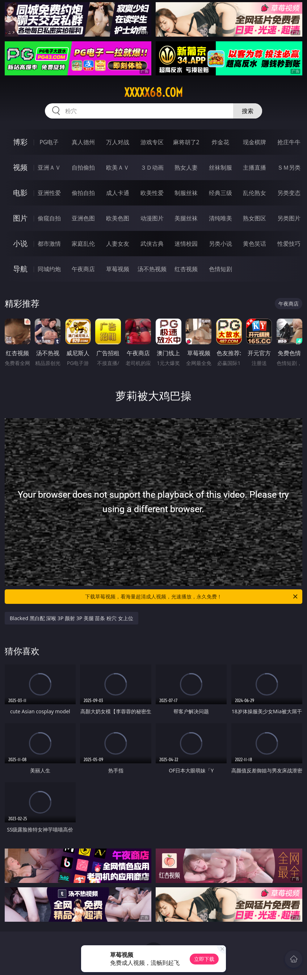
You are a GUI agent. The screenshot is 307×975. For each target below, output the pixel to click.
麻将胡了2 (186, 142)
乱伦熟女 (254, 193)
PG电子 (49, 142)
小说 (20, 243)
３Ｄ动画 (152, 167)
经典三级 (220, 193)
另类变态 (288, 193)
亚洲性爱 (49, 193)
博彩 (20, 142)
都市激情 (49, 244)
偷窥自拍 (49, 218)
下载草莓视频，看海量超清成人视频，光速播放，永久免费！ (192, 596)
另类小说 (220, 244)
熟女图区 (254, 218)
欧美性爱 (152, 193)
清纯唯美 (220, 218)
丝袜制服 (220, 167)
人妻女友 (117, 244)
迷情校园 (186, 244)
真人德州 (83, 142)
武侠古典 (152, 244)
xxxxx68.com (153, 92)
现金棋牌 (254, 142)
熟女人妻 (186, 167)
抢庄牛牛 (288, 142)
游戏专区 (152, 142)
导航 (20, 269)
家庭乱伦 (83, 244)
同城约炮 (49, 269)
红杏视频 (186, 269)
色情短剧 (220, 269)
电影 (20, 193)
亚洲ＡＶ (49, 167)
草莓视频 (117, 269)
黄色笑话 (254, 244)
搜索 (247, 111)
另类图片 (288, 218)
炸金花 (220, 142)
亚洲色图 (83, 218)
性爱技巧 (288, 244)
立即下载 (204, 958)
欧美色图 (117, 218)
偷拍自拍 (83, 193)
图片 (20, 218)
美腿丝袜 (186, 218)
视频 (20, 167)
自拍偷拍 (83, 167)
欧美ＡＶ (117, 167)
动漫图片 (152, 218)
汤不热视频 (152, 269)
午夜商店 (83, 269)
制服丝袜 (186, 193)
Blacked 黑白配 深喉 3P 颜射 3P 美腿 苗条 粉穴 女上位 (71, 618)
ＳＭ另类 (288, 167)
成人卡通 (117, 193)
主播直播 (254, 167)
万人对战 (117, 142)
